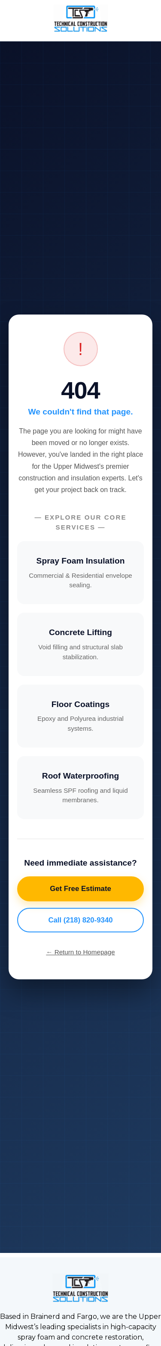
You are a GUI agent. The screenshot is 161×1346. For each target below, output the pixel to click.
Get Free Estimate (80, 889)
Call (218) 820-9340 (80, 920)
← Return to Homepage (80, 952)
